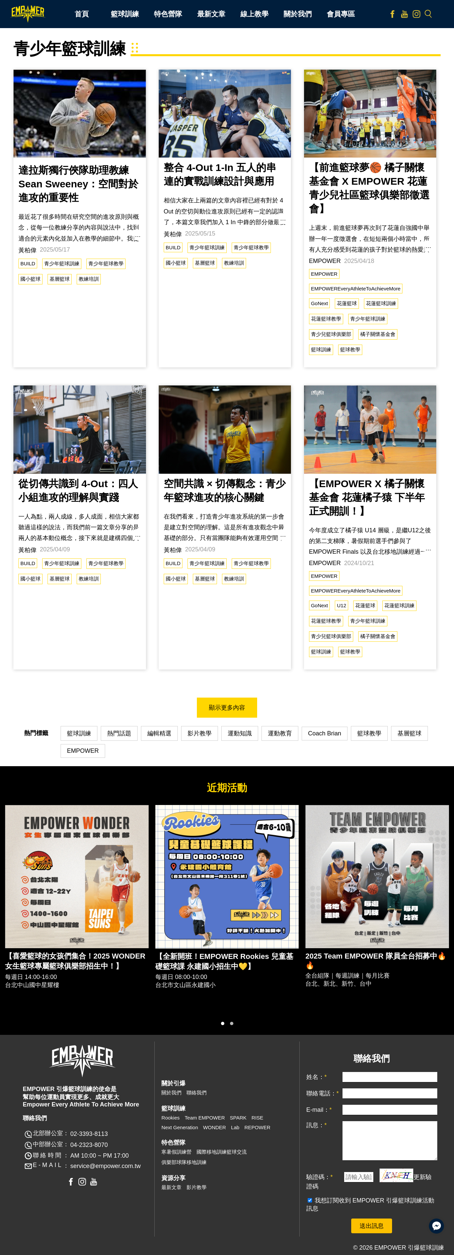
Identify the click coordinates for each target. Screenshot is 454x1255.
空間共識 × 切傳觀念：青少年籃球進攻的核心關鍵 (225, 490)
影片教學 (199, 733)
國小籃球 (30, 279)
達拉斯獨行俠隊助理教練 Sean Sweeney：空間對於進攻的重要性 (78, 184)
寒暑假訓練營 (176, 1152)
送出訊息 (372, 1226)
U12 (341, 605)
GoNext (319, 303)
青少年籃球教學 (106, 263)
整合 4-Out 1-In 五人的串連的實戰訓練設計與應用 (220, 174)
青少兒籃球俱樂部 (331, 334)
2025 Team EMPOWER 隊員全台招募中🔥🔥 (375, 961)
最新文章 (171, 1187)
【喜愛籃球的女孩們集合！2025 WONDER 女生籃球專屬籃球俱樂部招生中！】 (75, 961)
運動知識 (240, 733)
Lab (235, 1127)
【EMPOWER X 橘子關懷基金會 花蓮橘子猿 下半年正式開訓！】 (367, 497)
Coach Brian (324, 733)
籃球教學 (350, 349)
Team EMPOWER (205, 1117)
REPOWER (257, 1127)
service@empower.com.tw (105, 1166)
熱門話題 (119, 733)
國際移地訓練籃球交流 (222, 1152)
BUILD (27, 263)
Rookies (170, 1117)
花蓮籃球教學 (326, 319)
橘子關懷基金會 (377, 334)
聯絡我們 (196, 1092)
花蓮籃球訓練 (381, 303)
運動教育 (280, 733)
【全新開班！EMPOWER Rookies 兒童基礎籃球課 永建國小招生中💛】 (224, 961)
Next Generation (179, 1127)
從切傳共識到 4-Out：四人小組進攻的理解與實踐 (78, 490)
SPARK (238, 1117)
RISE (257, 1117)
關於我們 (171, 1092)
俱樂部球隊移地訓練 (184, 1162)
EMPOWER (324, 274)
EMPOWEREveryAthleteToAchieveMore (356, 288)
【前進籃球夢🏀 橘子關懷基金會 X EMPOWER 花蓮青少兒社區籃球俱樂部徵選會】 (369, 188)
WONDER (214, 1127)
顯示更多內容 (227, 707)
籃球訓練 (321, 349)
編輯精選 (159, 733)
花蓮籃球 (347, 303)
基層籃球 (60, 279)
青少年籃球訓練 (61, 263)
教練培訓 (89, 279)
